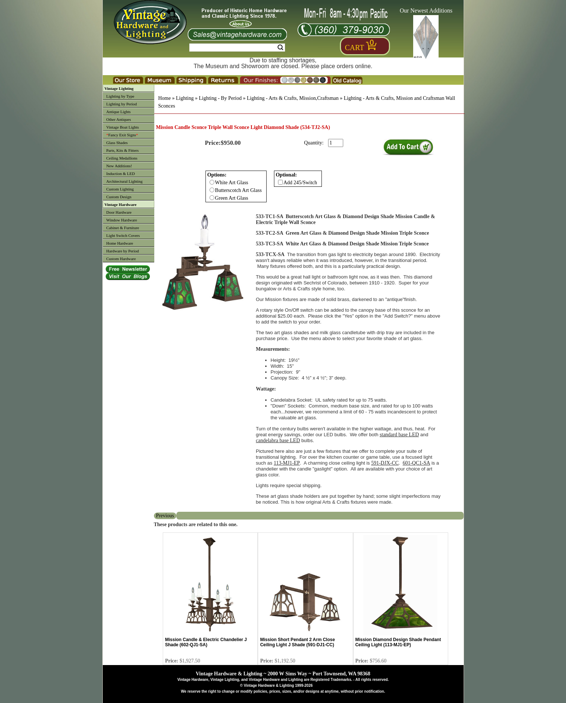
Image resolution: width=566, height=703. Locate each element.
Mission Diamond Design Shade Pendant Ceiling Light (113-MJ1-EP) (398, 642)
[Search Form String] (237, 47)
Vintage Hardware (121, 204)
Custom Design (118, 197)
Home (164, 98)
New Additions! (119, 166)
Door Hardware (119, 212)
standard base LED (399, 434)
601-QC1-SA (416, 463)
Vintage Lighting (119, 88)
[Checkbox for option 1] (280, 182)
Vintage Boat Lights (122, 127)
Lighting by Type (120, 96)
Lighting (185, 98)
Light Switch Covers (123, 235)
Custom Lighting (120, 189)
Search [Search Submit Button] (280, 47)
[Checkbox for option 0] (212, 182)
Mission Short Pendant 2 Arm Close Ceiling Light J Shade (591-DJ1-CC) (297, 642)
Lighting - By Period (220, 98)
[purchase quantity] (335, 143)
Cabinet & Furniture (122, 227)
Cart (354, 47)
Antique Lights (118, 111)
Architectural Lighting (124, 181)
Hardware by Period (122, 251)
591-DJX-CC (385, 463)
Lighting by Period (121, 104)
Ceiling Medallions (122, 158)
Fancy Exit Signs (122, 135)
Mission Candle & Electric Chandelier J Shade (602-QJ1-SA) (206, 642)
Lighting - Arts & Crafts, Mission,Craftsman (292, 98)
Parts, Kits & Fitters (122, 150)
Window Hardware (121, 220)
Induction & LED (120, 173)
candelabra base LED (278, 440)
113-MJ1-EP (287, 463)
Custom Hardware (121, 258)
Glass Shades (117, 142)
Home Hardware (119, 243)
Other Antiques (118, 119)
